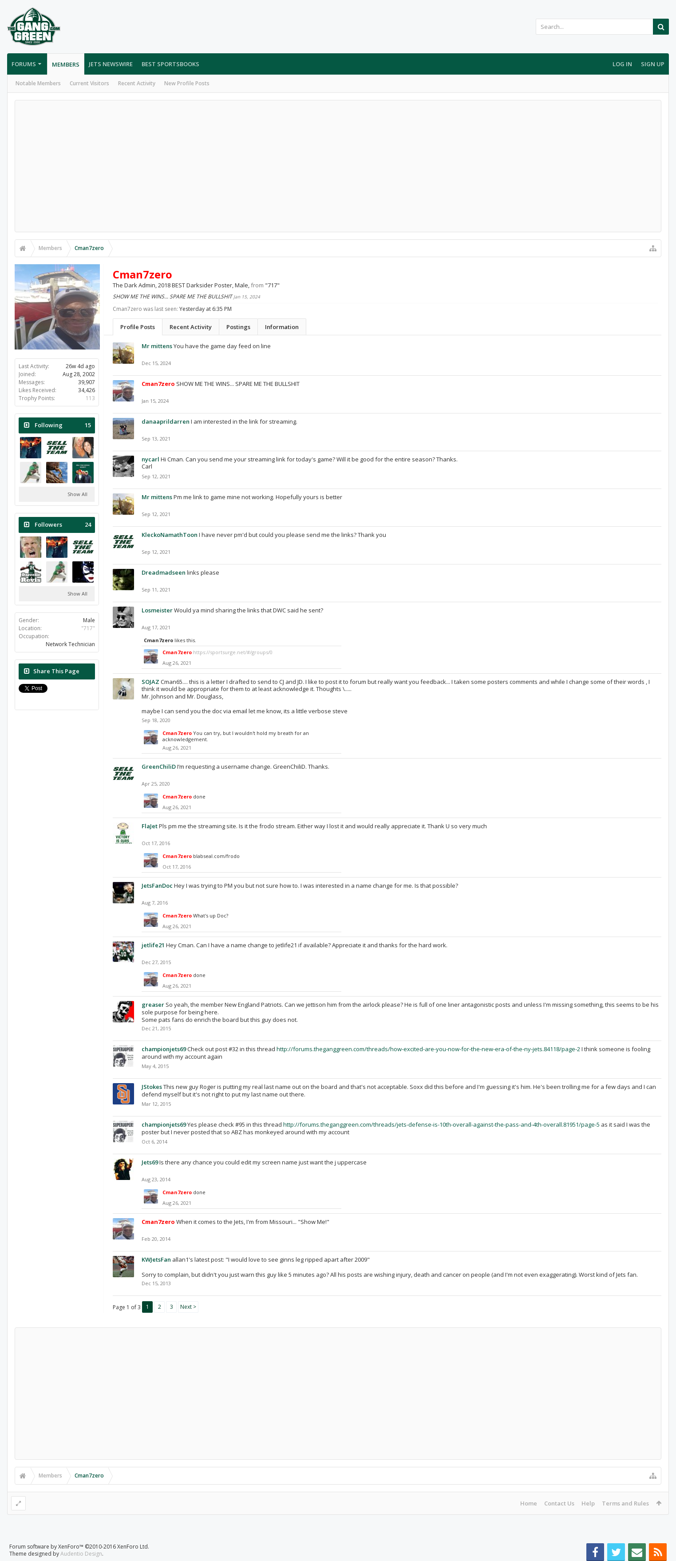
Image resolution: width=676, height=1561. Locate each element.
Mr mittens (157, 346)
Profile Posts (137, 327)
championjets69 (164, 1049)
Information (282, 327)
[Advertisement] (338, 166)
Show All (77, 494)
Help (588, 1503)
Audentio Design (81, 1553)
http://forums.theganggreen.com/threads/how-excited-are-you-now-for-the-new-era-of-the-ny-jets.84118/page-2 (428, 1049)
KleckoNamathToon (170, 535)
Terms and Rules (625, 1503)
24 (88, 524)
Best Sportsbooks (170, 64)
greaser (153, 1005)
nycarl (150, 459)
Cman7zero (158, 640)
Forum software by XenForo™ (79, 1546)
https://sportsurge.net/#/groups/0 (233, 652)
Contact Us (559, 1503)
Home (528, 1503)
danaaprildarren (166, 421)
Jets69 (150, 1162)
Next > (188, 1307)
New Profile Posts (187, 83)
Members (65, 64)
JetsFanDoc (157, 886)
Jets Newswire (111, 64)
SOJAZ (150, 682)
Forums (24, 64)
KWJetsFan (156, 1259)
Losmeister (157, 610)
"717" (88, 628)
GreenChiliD (159, 767)
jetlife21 (153, 945)
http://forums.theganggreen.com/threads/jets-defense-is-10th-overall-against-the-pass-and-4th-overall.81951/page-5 (441, 1124)
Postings (238, 327)
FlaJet (150, 826)
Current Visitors (89, 83)
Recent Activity (136, 83)
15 (88, 425)
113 (90, 398)
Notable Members (38, 83)
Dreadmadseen (164, 572)
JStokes (152, 1087)
